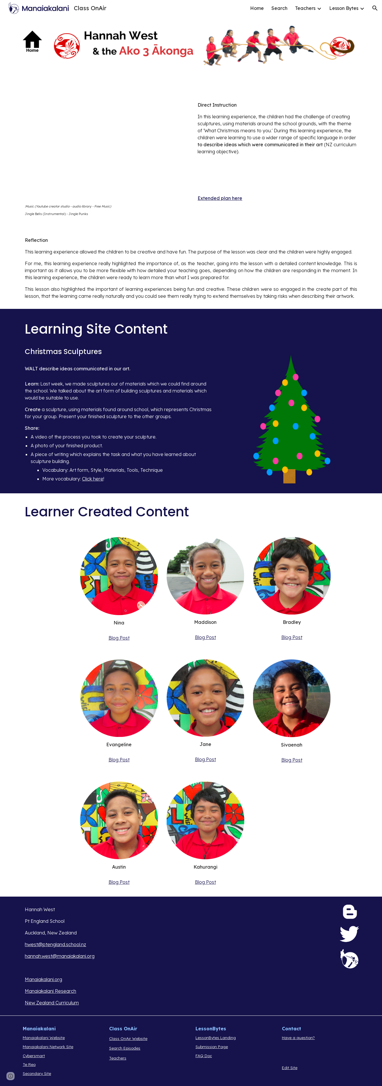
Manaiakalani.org (43, 979)
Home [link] (257, 8)
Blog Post (119, 638)
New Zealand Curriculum (52, 1003)
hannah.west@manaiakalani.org (60, 956)
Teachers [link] (305, 8)
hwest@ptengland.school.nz (55, 944)
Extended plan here (220, 198)
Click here (92, 479)
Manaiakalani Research (50, 991)
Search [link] (279, 8)
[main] (104, 210)
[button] (375, 8)
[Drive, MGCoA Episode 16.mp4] (104, 149)
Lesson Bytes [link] (343, 8)
